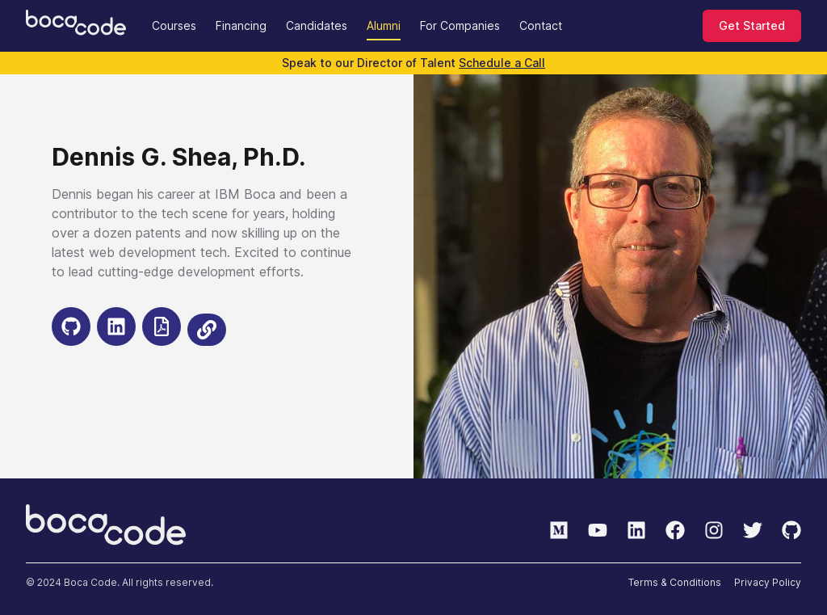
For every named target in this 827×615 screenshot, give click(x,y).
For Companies (460, 25)
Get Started (752, 25)
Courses (174, 25)
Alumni (384, 25)
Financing (241, 25)
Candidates (316, 25)
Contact (540, 25)
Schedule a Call (502, 63)
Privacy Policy (767, 582)
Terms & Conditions (674, 582)
